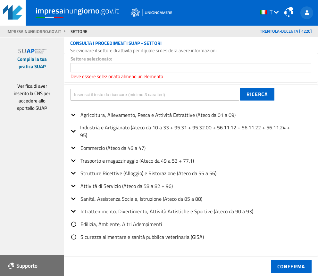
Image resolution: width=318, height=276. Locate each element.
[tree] (191, 174)
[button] (257, 94)
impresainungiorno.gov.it (34, 31)
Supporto (23, 266)
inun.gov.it (77, 11)
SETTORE (79, 31)
